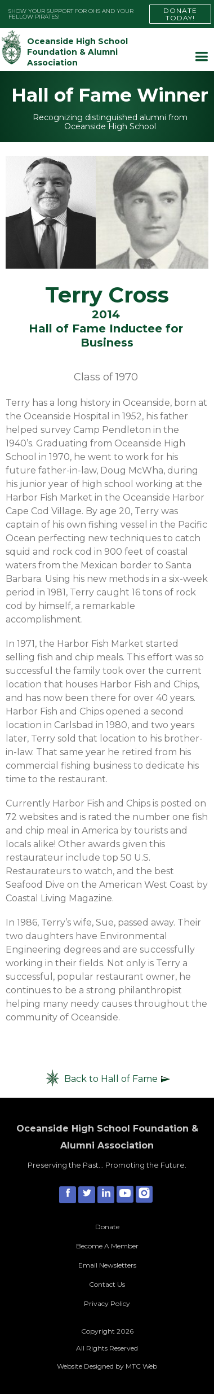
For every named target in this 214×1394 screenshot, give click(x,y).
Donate (107, 1226)
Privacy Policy (107, 1303)
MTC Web (141, 1366)
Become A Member (107, 1246)
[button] (201, 56)
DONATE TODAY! (180, 14)
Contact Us (107, 1284)
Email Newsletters (107, 1265)
